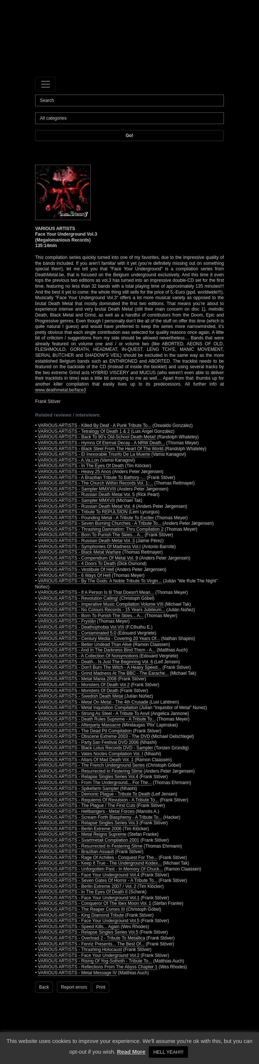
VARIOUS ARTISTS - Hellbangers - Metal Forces (86, 811)
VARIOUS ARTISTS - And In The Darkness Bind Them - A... (97, 650)
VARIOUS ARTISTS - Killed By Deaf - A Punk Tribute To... (94, 425)
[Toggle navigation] (45, 84)
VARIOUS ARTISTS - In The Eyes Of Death (81, 465)
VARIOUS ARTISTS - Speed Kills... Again (79, 926)
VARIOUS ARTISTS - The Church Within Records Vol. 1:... (95, 483)
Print (100, 987)
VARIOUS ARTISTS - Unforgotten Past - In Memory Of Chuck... (100, 869)
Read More (131, 1051)
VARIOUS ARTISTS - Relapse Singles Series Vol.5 (88, 932)
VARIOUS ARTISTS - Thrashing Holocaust (80, 949)
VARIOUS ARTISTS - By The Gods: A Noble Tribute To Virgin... (100, 581)
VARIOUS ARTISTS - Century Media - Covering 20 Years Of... (99, 638)
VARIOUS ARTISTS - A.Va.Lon (68, 460)
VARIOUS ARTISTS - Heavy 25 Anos (74, 471)
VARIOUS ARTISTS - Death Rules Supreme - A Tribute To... (97, 719)
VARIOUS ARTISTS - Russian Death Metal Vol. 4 (86, 506)
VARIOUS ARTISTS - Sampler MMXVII (76, 500)
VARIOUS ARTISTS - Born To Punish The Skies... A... (91, 534)
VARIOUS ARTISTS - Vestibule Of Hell (76, 569)
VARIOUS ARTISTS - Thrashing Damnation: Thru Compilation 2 (101, 529)
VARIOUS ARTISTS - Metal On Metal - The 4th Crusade (93, 702)
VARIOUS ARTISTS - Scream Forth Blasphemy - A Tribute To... (100, 817)
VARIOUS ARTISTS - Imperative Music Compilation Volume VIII (101, 604)
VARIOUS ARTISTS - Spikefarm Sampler (78, 788)
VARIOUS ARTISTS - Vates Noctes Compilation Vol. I (90, 753)
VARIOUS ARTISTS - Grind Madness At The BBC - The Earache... (103, 673)
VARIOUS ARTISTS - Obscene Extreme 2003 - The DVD (94, 736)
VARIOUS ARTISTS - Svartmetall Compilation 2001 (88, 840)
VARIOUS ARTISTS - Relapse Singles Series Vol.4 (88, 776)
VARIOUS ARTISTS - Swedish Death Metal (80, 696)
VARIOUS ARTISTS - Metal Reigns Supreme (82, 834)
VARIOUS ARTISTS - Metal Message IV (77, 972)
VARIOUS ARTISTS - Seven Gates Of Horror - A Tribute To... (98, 880)
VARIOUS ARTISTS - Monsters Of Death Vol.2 (84, 684)
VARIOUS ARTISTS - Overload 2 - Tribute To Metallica (91, 938)
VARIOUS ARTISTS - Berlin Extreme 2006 (80, 828)
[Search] (129, 100)
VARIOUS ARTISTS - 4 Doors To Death (77, 563)
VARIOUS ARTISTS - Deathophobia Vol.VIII (81, 627)
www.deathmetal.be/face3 (60, 390)
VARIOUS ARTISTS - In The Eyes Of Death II (83, 891)
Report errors (74, 987)
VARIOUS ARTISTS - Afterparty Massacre (79, 725)
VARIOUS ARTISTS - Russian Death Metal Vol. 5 (86, 494)
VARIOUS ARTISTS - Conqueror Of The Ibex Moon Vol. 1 (94, 903)
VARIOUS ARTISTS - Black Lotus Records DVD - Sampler (95, 747)
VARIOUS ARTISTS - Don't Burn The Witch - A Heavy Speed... (99, 667)
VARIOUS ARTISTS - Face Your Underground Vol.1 (88, 897)
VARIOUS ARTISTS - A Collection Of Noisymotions (88, 655)
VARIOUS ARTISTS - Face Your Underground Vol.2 (88, 955)
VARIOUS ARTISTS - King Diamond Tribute (81, 915)
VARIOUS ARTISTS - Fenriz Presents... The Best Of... (91, 944)
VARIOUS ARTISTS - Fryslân (67, 621)
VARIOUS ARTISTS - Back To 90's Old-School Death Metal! (97, 436)
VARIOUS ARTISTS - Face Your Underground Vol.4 (88, 874)
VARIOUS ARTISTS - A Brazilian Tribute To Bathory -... (92, 477)
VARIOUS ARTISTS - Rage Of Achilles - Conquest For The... (98, 857)
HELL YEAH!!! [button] (168, 1052)
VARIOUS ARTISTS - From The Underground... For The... (95, 782)
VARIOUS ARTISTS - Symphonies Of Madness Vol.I (89, 546)
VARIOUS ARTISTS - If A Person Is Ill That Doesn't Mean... (96, 592)
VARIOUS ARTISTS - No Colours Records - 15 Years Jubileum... (101, 609)
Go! (130, 135)
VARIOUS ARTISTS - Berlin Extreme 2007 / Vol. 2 (87, 886)
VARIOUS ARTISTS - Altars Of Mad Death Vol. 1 (86, 759)
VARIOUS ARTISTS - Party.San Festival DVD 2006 (88, 742)
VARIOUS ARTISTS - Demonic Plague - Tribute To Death (94, 794)
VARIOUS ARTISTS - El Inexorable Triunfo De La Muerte (94, 454)
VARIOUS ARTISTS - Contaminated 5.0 (77, 633)
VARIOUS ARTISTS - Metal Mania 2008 (77, 678)
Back (44, 987)
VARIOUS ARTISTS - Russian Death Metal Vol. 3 (86, 540)
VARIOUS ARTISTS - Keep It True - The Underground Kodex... (100, 863)
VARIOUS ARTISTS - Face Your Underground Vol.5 (88, 920)
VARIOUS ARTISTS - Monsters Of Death (78, 690)
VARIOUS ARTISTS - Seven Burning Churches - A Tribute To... (99, 523)
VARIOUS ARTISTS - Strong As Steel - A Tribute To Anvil (93, 713)
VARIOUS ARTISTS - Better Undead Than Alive (85, 644)
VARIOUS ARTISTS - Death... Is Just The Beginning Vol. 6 (95, 661)
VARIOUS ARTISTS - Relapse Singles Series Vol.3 (88, 822)
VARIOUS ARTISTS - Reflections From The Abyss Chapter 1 (98, 966)
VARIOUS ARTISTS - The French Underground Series (91, 765)
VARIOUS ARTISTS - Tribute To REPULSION (83, 511)
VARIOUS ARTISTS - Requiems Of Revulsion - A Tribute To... (98, 800)
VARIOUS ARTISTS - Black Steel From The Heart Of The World (101, 448)
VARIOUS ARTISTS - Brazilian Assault (76, 851)
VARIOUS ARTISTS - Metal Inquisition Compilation (88, 707)
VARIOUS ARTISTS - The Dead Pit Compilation (85, 730)
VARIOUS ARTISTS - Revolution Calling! (78, 598)
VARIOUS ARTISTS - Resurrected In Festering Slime (90, 771)
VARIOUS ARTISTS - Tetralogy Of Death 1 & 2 (84, 431)
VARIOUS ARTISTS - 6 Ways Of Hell (74, 575)
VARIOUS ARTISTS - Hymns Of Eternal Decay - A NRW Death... (101, 442)
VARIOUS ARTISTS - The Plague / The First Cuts (86, 805)
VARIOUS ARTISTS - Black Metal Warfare (79, 552)
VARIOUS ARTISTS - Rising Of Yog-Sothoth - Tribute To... (95, 961)
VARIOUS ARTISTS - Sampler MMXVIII (77, 489)
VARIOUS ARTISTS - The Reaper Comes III (81, 909)
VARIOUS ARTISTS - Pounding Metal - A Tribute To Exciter (96, 517)
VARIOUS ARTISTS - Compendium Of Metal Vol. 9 (88, 558)
